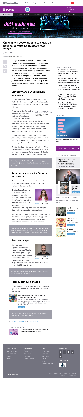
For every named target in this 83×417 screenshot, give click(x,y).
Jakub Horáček (33, 356)
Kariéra (44, 393)
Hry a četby (61, 147)
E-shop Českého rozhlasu (66, 182)
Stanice (54, 3)
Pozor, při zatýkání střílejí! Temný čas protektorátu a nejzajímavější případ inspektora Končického (73, 114)
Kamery (69, 11)
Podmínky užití (67, 408)
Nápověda (45, 389)
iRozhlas (27, 3)
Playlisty (45, 15)
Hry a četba (67, 15)
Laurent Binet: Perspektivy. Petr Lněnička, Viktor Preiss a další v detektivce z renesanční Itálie (73, 100)
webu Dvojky (17, 198)
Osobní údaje (57, 408)
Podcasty (27, 391)
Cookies (50, 408)
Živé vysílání (61, 159)
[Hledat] (77, 3)
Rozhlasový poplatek (48, 398)
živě (43, 196)
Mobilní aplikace (29, 393)
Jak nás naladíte (46, 386)
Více (75, 15)
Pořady (27, 15)
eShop (9, 393)
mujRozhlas (45, 3)
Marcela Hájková (19, 356)
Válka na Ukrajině (12, 386)
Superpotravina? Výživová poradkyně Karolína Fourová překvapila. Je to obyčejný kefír (73, 74)
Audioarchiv (70, 9)
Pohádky (60, 153)
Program (35, 3)
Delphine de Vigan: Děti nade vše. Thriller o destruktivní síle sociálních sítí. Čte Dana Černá (73, 86)
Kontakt (44, 396)
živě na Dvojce (43, 263)
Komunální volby (12, 389)
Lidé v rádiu (45, 391)
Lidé (51, 15)
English (74, 408)
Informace (7, 15)
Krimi (60, 150)
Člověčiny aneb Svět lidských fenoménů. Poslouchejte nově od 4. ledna (34, 365)
